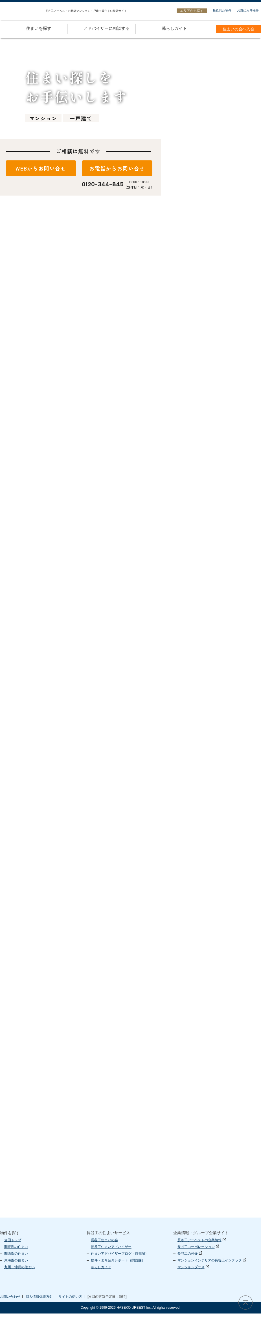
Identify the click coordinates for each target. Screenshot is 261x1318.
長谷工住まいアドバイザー (111, 1251)
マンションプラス (193, 1272)
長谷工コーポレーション (198, 1251)
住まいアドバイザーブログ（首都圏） (119, 1258)
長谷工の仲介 (189, 1258)
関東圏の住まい (16, 1251)
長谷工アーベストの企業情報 (201, 1245)
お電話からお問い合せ (117, 168)
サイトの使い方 (70, 1301)
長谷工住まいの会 (104, 1245)
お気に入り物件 (248, 10)
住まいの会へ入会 (238, 29)
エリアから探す (192, 11)
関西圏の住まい (16, 1258)
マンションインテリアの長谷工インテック (211, 1265)
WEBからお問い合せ (41, 168)
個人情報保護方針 (39, 1301)
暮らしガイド (101, 1272)
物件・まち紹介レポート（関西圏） (118, 1265)
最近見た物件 (222, 10)
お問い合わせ (10, 1301)
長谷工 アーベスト (198, 1296)
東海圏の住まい (16, 1265)
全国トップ (12, 1245)
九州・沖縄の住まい (19, 1272)
